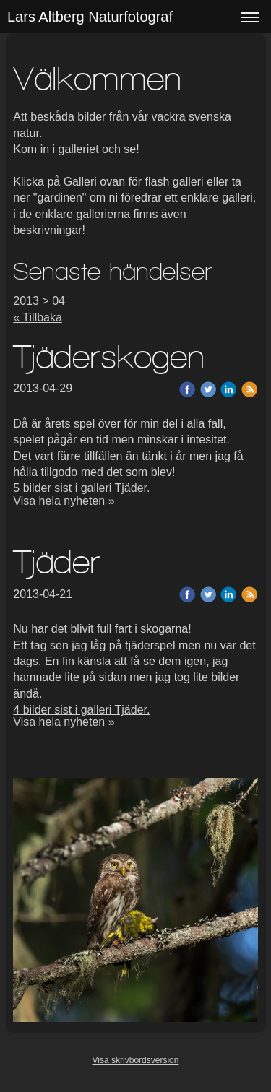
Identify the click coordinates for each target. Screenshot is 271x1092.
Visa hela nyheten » (63, 501)
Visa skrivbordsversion (136, 1060)
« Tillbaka (37, 317)
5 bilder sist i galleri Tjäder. (81, 488)
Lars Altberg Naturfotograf (90, 17)
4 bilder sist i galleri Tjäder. (81, 709)
